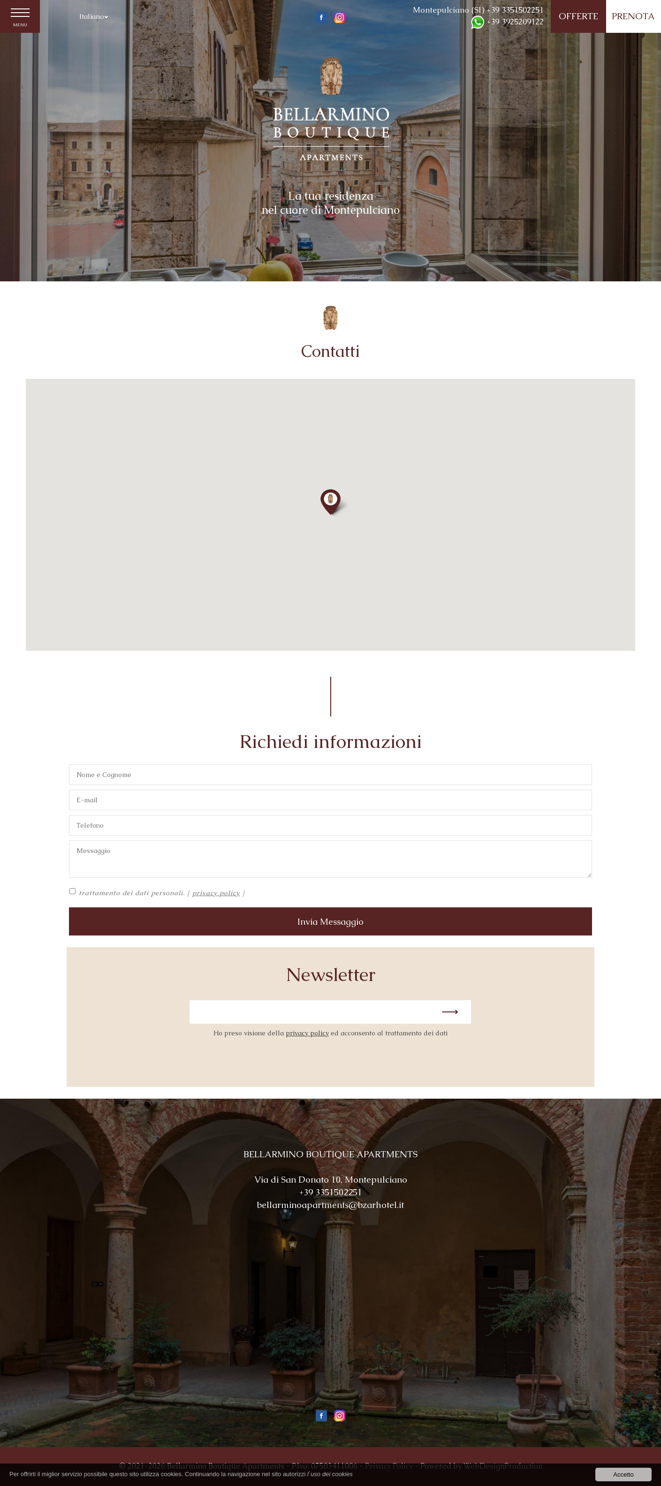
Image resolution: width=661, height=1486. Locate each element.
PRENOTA (633, 16)
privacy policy (216, 893)
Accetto (623, 1475)
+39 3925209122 (507, 21)
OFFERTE (578, 16)
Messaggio (330, 859)
